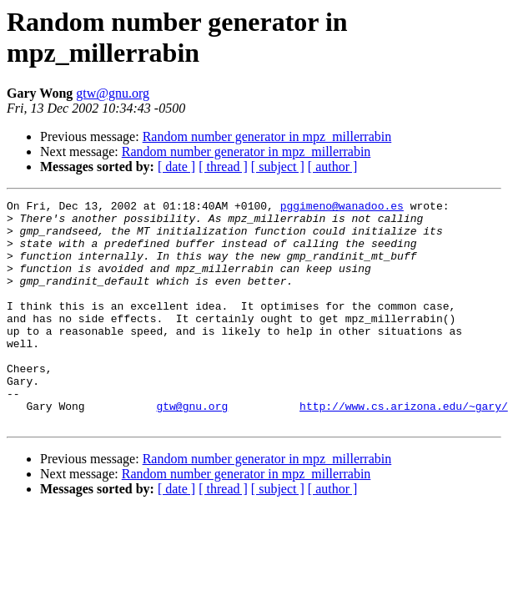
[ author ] (333, 166)
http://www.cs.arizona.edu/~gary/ (403, 448)
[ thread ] (223, 166)
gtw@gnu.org (112, 93)
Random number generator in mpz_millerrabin (267, 136)
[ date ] (176, 166)
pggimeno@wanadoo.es (342, 207)
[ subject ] (277, 166)
